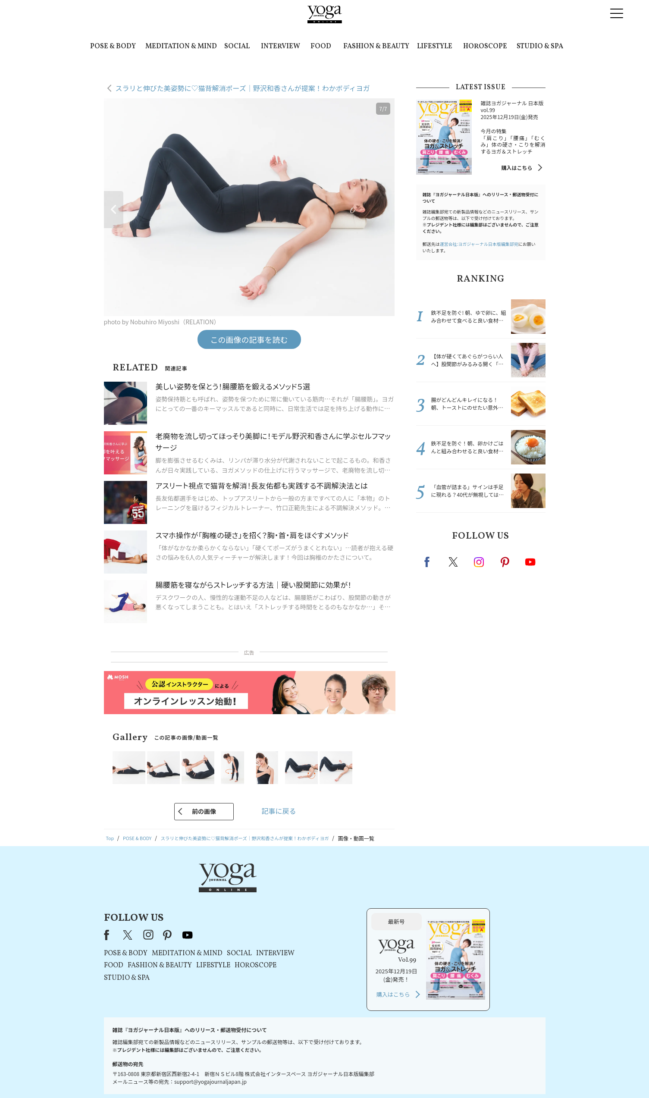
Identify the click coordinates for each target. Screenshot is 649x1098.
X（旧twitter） (454, 562)
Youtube (530, 562)
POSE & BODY (113, 46)
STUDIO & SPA (540, 46)
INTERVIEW (280, 46)
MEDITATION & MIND (181, 46)
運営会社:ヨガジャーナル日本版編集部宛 (479, 244)
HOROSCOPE (485, 46)
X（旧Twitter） (239, 897)
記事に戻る (278, 811)
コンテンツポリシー (367, 1075)
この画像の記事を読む (249, 339)
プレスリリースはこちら (221, 1075)
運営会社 (408, 1075)
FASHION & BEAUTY (376, 46)
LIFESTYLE (434, 46)
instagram (479, 561)
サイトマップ (441, 1075)
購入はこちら (516, 167)
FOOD (320, 46)
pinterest (505, 562)
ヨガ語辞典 (477, 1075)
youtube (298, 897)
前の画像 (204, 811)
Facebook (429, 562)
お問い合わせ (170, 1075)
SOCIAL (237, 46)
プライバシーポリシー (311, 1075)
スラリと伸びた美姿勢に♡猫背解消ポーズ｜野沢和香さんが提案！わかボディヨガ (243, 88)
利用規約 (267, 1075)
